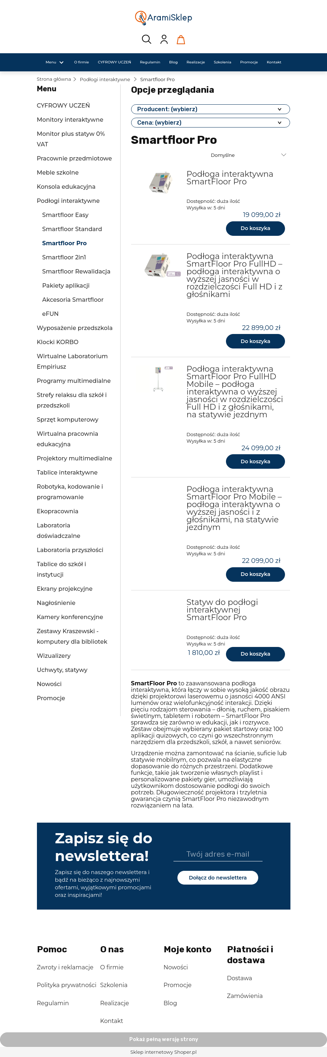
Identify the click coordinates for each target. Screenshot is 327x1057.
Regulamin (53, 1003)
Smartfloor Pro (64, 243)
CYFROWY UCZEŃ (63, 105)
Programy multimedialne (74, 380)
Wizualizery (54, 655)
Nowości (49, 684)
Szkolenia (114, 985)
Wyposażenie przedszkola (75, 328)
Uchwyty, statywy (62, 670)
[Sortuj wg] (249, 155)
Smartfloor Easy (65, 215)
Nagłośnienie (56, 602)
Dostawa (239, 978)
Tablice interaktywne (67, 472)
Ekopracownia (58, 511)
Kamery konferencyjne (70, 617)
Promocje (51, 698)
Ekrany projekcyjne (65, 588)
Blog (170, 1003)
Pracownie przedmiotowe (74, 158)
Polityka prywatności (67, 985)
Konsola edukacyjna (66, 186)
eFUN (50, 313)
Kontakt (111, 1021)
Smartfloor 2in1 (64, 257)
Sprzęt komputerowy (67, 419)
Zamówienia (245, 996)
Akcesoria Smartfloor (73, 299)
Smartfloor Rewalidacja (76, 271)
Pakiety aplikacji (66, 285)
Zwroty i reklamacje (65, 967)
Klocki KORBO (58, 342)
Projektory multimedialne (74, 458)
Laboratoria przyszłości (70, 550)
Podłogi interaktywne (68, 200)
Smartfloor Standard (72, 229)
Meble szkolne (58, 172)
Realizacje (114, 1003)
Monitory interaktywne (70, 119)
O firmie (112, 967)
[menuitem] (51, 62)
